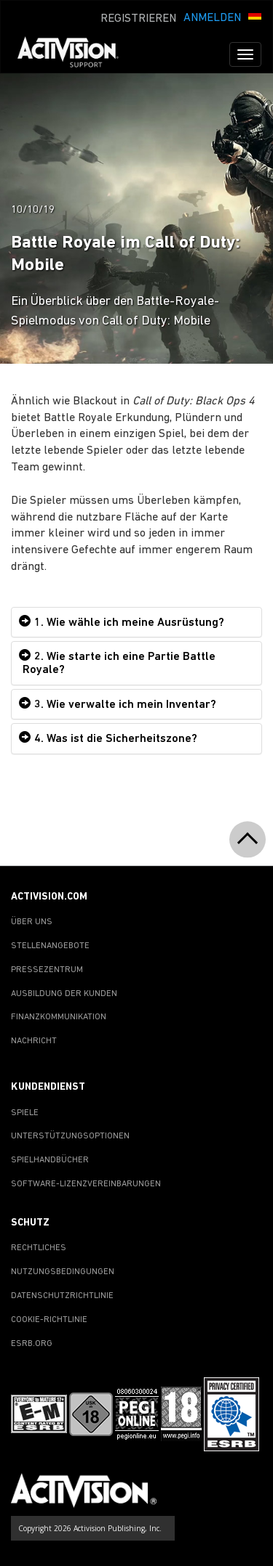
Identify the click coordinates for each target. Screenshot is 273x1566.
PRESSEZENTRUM (47, 970)
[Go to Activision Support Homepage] (75, 54)
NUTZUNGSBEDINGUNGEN (62, 1272)
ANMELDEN (212, 18)
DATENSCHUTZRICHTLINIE (62, 1296)
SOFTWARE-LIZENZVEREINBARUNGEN (86, 1184)
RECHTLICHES (38, 1248)
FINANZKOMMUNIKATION (58, 1017)
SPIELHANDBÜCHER (50, 1160)
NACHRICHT (34, 1041)
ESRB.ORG (31, 1343)
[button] (254, 17)
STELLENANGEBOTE (50, 946)
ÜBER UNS (31, 922)
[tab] (136, 622)
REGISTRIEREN (138, 19)
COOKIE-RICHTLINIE (49, 1320)
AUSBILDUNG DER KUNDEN (64, 994)
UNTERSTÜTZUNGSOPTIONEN (70, 1136)
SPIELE (25, 1113)
